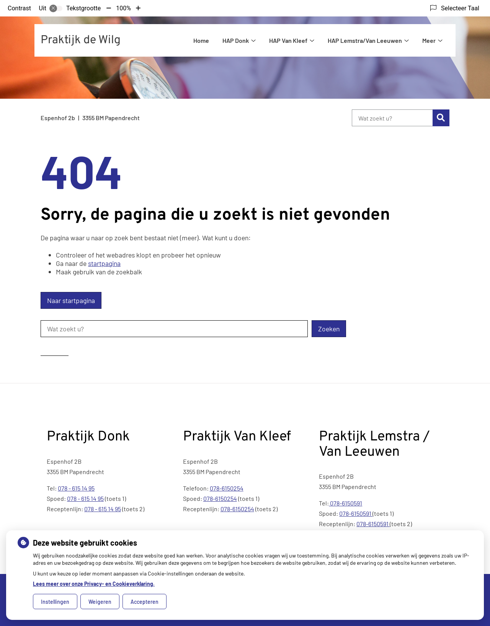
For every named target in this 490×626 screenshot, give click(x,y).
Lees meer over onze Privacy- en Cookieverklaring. (94, 583)
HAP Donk (235, 40)
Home (201, 40)
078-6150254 (226, 488)
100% (123, 8)
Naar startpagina (71, 300)
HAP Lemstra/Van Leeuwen (365, 40)
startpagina (104, 263)
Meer (429, 40)
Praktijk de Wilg (81, 40)
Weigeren (99, 601)
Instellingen (55, 601)
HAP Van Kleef (288, 40)
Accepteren (144, 601)
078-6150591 (345, 503)
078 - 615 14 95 (76, 488)
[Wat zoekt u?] (392, 117)
